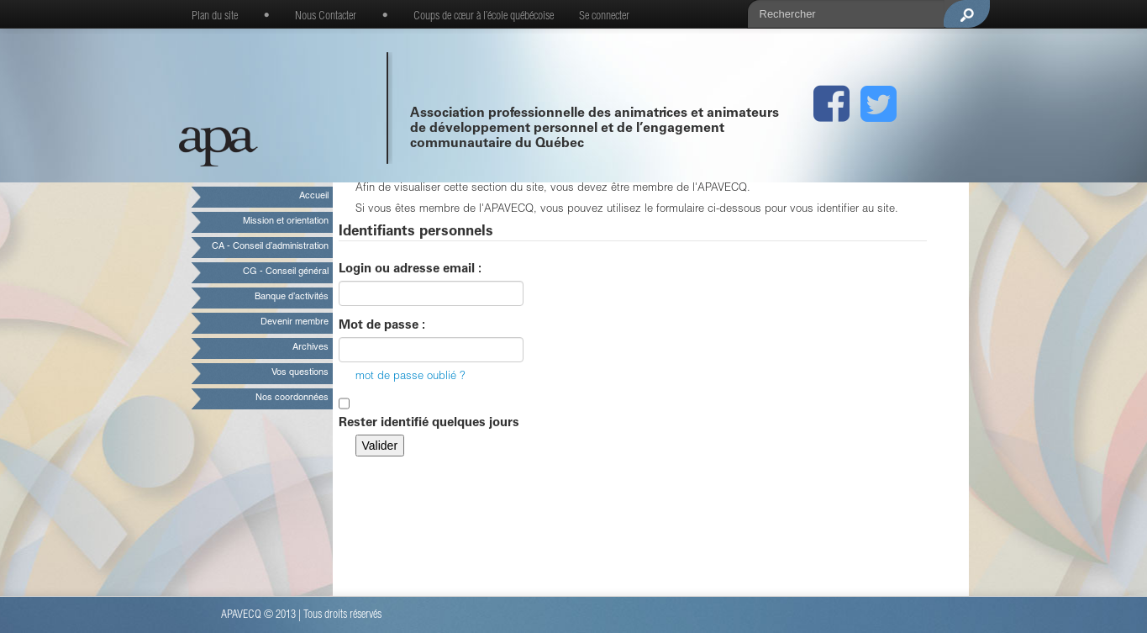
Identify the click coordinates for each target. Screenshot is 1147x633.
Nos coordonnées (292, 398)
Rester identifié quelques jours (429, 423)
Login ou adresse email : (410, 269)
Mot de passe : (382, 325)
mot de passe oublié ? (410, 377)
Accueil (314, 196)
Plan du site (215, 17)
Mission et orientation (286, 221)
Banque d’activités (292, 297)
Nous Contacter (325, 17)
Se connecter (604, 17)
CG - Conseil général (286, 272)
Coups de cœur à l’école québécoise (483, 17)
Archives (310, 347)
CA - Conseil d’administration (270, 246)
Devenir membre (294, 322)
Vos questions (300, 372)
